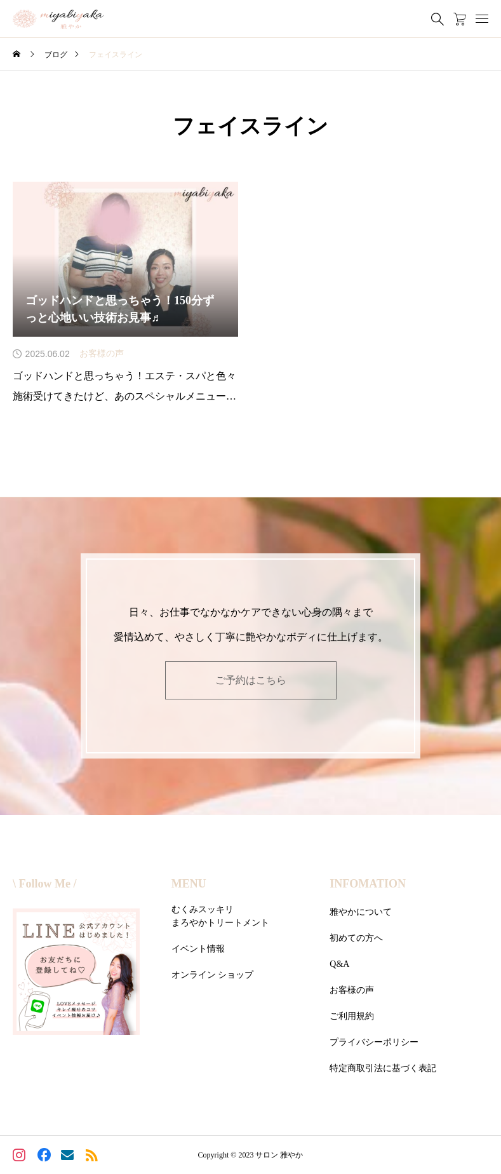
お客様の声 (352, 990)
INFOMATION (368, 883)
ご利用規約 (352, 1016)
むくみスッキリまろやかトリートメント (220, 916)
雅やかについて (361, 912)
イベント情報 (198, 949)
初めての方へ (356, 938)
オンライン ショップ (212, 975)
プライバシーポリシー (374, 1042)
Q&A (339, 964)
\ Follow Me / (44, 883)
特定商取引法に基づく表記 (383, 1068)
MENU (188, 883)
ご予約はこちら (250, 680)
